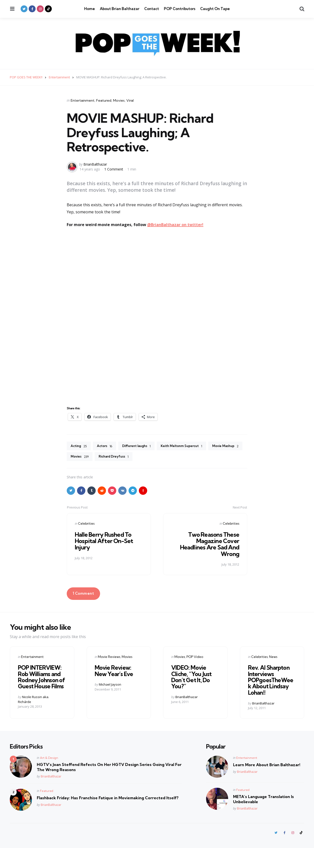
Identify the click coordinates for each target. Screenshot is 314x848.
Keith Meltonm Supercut (189, 446)
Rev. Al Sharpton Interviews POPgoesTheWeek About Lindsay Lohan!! (271, 680)
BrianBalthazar (95, 164)
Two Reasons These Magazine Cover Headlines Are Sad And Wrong (209, 545)
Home (89, 8)
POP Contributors (179, 8)
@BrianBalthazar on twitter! (175, 224)
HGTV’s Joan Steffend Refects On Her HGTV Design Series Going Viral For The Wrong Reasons (109, 766)
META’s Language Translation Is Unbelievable (263, 798)
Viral (130, 100)
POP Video (194, 657)
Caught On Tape (215, 8)
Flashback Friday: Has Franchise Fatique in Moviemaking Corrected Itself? (108, 797)
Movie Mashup (85, 457)
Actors (106, 446)
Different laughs (140, 446)
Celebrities (86, 524)
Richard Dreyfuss (155, 457)
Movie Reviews (109, 657)
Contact (151, 8)
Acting (79, 446)
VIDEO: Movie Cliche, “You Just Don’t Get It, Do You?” (190, 677)
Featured (103, 100)
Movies (119, 100)
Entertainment (82, 100)
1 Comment (114, 169)
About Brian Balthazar (119, 8)
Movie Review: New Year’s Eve (119, 671)
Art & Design (49, 757)
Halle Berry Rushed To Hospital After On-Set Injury (105, 542)
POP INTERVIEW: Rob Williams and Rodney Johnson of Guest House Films (41, 677)
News (273, 657)
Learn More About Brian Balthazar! (266, 764)
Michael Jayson (110, 684)
